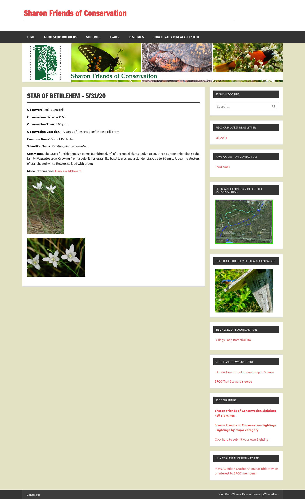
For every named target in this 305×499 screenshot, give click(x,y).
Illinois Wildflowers (68, 171)
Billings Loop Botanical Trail (233, 339)
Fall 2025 (221, 137)
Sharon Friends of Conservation (75, 13)
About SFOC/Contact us (60, 37)
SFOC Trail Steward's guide (233, 381)
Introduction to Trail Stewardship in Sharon (244, 372)
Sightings (93, 37)
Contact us (33, 494)
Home (30, 37)
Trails (114, 37)
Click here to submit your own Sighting (241, 439)
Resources (136, 37)
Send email (222, 167)
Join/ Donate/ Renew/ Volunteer (176, 37)
